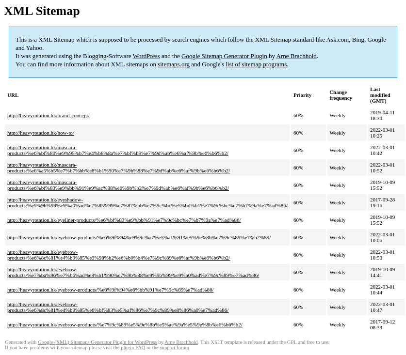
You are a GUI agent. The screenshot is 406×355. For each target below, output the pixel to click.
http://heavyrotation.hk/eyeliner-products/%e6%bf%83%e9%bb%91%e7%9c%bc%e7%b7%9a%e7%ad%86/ (124, 220)
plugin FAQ (133, 347)
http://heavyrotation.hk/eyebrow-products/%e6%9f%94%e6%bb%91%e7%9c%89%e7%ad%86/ (110, 290)
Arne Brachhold (296, 56)
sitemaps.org (174, 64)
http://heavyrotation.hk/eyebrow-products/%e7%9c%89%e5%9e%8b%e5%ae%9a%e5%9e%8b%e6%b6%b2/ (125, 324)
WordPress (146, 56)
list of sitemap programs (256, 64)
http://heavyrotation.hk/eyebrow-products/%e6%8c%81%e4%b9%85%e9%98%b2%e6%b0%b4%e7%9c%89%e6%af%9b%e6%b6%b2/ (118, 255)
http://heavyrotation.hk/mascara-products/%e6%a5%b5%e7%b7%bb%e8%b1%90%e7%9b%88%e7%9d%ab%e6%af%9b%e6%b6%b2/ (118, 167)
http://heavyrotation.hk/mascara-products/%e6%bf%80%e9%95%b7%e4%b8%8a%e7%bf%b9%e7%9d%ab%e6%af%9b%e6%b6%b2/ (117, 150)
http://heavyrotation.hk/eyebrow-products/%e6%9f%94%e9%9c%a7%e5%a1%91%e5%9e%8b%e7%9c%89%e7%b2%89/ (139, 237)
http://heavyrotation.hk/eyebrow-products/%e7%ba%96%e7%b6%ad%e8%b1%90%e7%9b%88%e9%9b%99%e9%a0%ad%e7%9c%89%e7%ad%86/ (133, 272)
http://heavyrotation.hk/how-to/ (40, 133)
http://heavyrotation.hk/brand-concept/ (48, 115)
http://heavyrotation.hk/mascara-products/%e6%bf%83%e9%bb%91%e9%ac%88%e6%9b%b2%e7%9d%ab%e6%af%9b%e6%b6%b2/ (118, 185)
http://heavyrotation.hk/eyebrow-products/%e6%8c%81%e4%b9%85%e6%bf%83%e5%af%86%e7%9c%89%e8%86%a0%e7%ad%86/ (117, 307)
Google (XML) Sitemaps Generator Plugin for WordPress (97, 342)
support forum (174, 347)
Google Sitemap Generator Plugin (224, 56)
